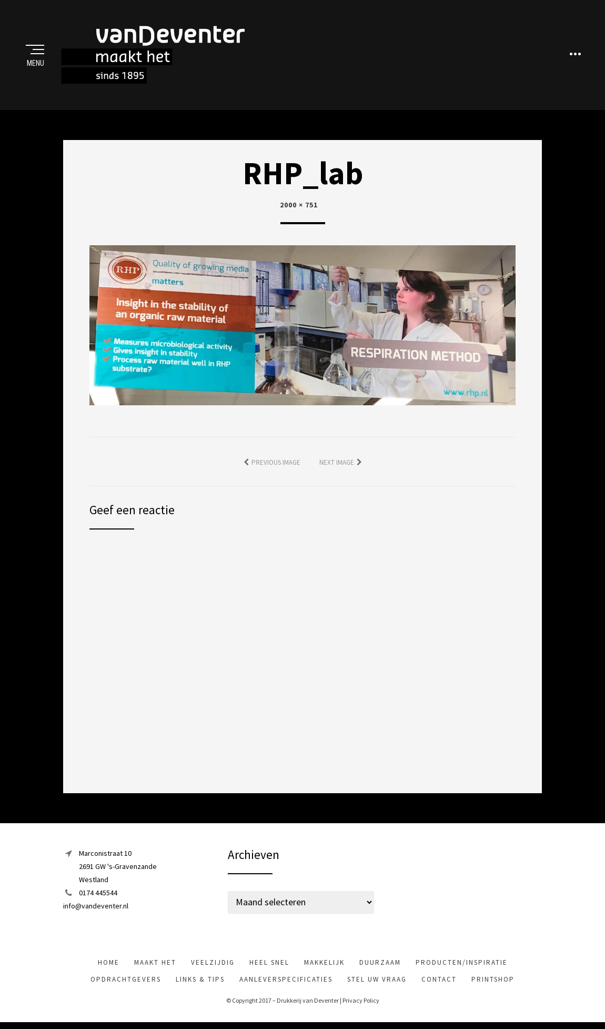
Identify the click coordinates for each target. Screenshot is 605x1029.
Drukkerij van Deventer (308, 1001)
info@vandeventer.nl (95, 907)
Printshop (493, 979)
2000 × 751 (299, 205)
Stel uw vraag (377, 979)
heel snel (269, 962)
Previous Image (275, 462)
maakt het (155, 962)
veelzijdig (213, 962)
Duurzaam (380, 962)
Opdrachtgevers (125, 979)
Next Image (336, 462)
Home (108, 962)
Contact (439, 979)
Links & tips (200, 979)
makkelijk (324, 962)
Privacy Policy (360, 1001)
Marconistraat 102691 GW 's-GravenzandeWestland (118, 867)
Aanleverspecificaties (285, 979)
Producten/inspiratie (462, 962)
